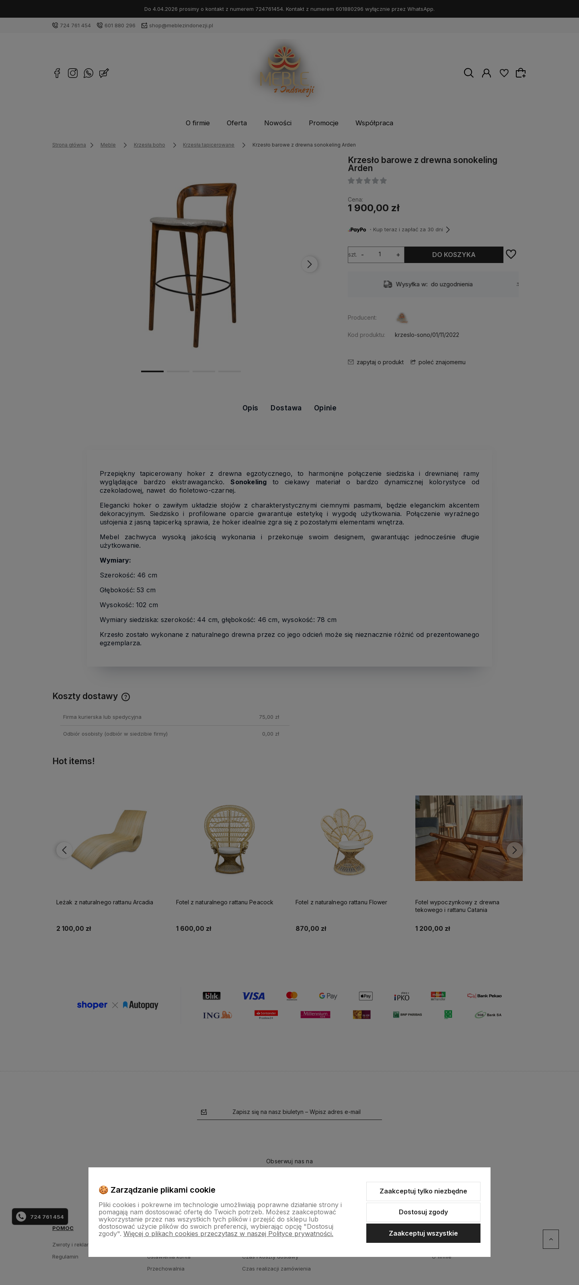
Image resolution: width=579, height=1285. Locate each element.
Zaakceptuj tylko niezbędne (423, 1191)
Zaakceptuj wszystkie (423, 1233)
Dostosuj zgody (423, 1212)
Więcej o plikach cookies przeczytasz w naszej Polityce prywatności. (228, 1234)
